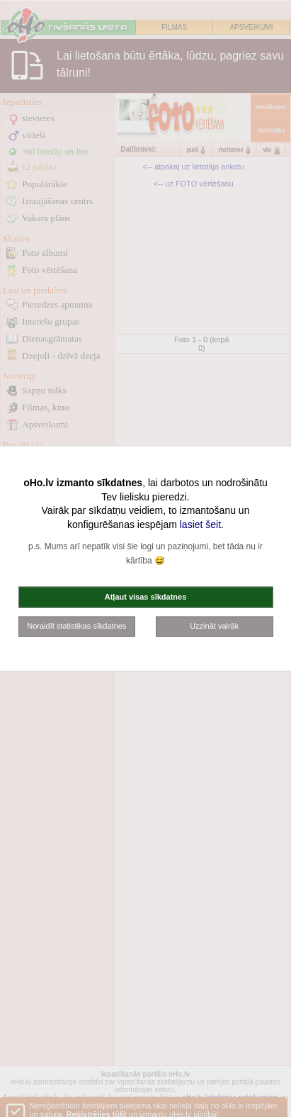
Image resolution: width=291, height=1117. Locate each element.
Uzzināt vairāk (214, 626)
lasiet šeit (200, 523)
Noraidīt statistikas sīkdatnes (76, 626)
